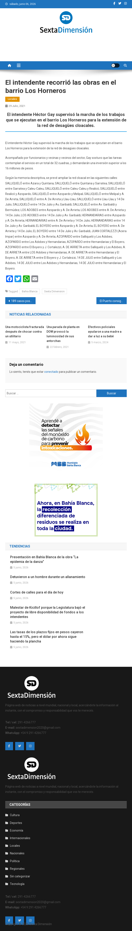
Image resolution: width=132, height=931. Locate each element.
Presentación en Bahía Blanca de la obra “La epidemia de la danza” (44, 559)
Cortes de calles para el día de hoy (36, 592)
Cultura (15, 815)
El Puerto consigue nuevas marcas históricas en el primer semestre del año (113, 301)
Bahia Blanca (29, 291)
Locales (12, 99)
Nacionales (17, 853)
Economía (16, 830)
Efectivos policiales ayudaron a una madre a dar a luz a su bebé (104, 331)
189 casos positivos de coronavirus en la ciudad (23, 301)
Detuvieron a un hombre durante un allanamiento (47, 577)
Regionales (17, 868)
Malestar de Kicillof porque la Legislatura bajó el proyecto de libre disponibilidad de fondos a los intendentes (47, 612)
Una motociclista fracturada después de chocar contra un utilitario (24, 331)
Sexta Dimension (54, 291)
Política (15, 861)
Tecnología (17, 884)
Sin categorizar (20, 876)
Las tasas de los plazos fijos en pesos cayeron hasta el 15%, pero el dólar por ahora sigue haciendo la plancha (46, 636)
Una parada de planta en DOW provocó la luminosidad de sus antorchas (63, 334)
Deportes (16, 823)
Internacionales (20, 838)
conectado (51, 371)
